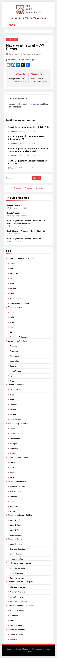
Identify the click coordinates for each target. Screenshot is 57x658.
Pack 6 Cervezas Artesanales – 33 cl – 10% (28, 127)
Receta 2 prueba (13, 205)
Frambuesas (14, 434)
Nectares (13, 640)
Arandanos (14, 449)
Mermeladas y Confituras (18, 423)
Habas (12, 477)
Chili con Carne (16, 626)
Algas (12, 283)
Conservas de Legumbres (18, 457)
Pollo (12, 317)
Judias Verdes (15, 371)
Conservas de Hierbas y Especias (21, 582)
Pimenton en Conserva (19, 602)
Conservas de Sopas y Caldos (20, 515)
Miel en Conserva (16, 554)
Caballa (13, 293)
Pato (11, 327)
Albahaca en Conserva (18, 587)
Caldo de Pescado (17, 530)
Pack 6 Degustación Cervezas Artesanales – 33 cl (27, 239)
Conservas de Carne (16, 307)
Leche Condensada (17, 568)
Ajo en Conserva (16, 597)
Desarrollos (13, 54)
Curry (12, 621)
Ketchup (13, 501)
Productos (12, 39)
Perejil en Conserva (17, 592)
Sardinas (13, 264)
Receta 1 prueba (13, 213)
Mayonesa (14, 506)
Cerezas (13, 415)
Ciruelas (13, 410)
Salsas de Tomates (17, 486)
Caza (12, 332)
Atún (11, 268)
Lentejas (13, 467)
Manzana (13, 405)
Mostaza (13, 511)
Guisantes (14, 366)
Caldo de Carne (16, 525)
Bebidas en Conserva (16, 630)
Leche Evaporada (16, 573)
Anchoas (13, 288)
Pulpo (12, 278)
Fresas (12, 429)
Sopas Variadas (16, 535)
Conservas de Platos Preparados (21, 606)
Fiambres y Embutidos (18, 337)
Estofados (14, 616)
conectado (31, 104)
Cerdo (12, 322)
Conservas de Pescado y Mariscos (21, 258)
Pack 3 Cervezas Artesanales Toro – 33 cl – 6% (26, 231)
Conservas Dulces (15, 539)
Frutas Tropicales (16, 420)
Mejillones (14, 273)
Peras (12, 395)
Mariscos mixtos (16, 298)
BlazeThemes (28, 652)
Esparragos (14, 356)
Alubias (13, 472)
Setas (12, 381)
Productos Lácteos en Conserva (20, 563)
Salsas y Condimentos (17, 481)
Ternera (13, 312)
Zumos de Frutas (16, 635)
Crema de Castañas (17, 549)
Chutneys (13, 496)
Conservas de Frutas (16, 385)
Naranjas (13, 444)
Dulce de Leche (16, 544)
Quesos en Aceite (17, 578)
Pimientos (14, 351)
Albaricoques (15, 439)
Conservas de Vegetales (17, 341)
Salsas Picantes (16, 491)
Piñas (12, 400)
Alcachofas (14, 361)
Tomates (13, 346)
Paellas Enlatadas (17, 611)
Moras (12, 453)
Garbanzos (14, 462)
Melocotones (15, 390)
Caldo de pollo (15, 520)
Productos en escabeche (19, 303)
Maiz (11, 376)
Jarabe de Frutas (16, 559)
